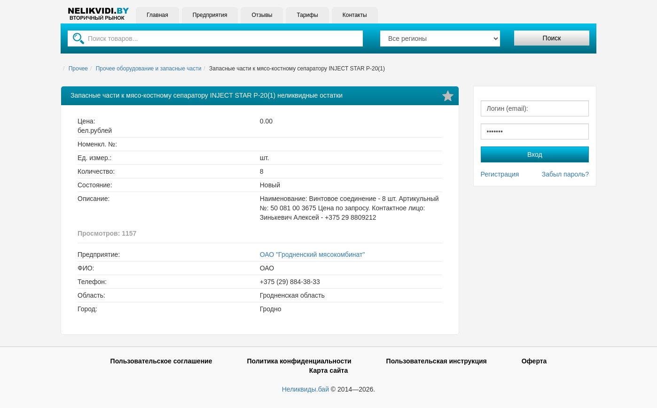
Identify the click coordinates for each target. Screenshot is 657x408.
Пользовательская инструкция (436, 361)
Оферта (534, 361)
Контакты (355, 15)
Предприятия (210, 15)
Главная (157, 15)
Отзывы (261, 15)
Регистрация (500, 174)
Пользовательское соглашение (161, 361)
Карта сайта (328, 370)
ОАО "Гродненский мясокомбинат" (312, 254)
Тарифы (307, 15)
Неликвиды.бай (305, 389)
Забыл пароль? (565, 174)
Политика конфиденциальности (299, 361)
